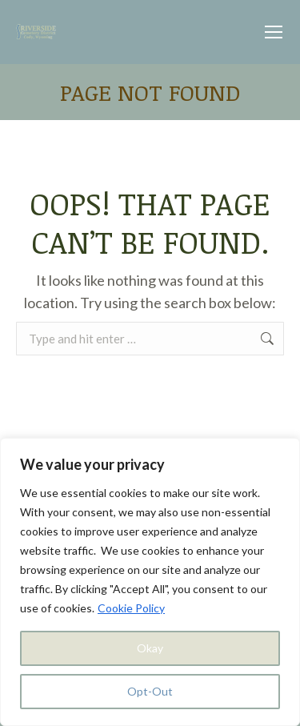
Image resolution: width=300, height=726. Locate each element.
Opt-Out (150, 691)
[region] (150, 582)
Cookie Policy (131, 608)
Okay (150, 648)
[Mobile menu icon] (273, 32)
